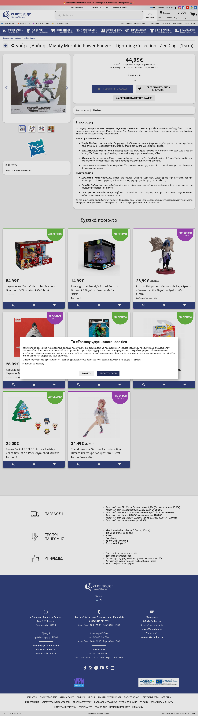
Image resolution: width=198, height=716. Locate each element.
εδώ (104, 359)
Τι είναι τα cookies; (34, 363)
